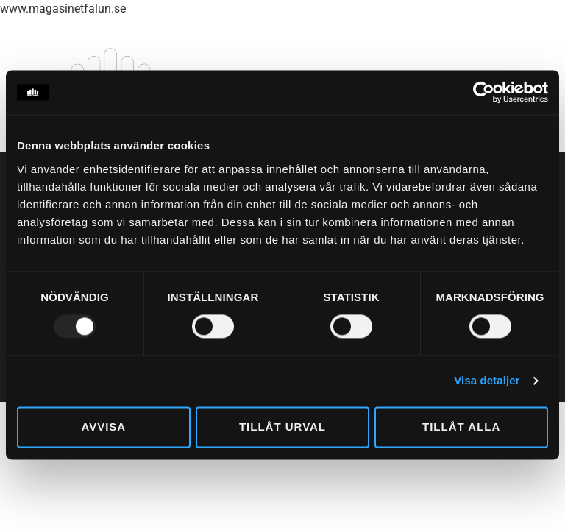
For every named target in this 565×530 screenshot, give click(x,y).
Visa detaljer (486, 381)
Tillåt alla (461, 426)
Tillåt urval (282, 426)
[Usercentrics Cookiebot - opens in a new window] (483, 92)
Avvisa (103, 426)
